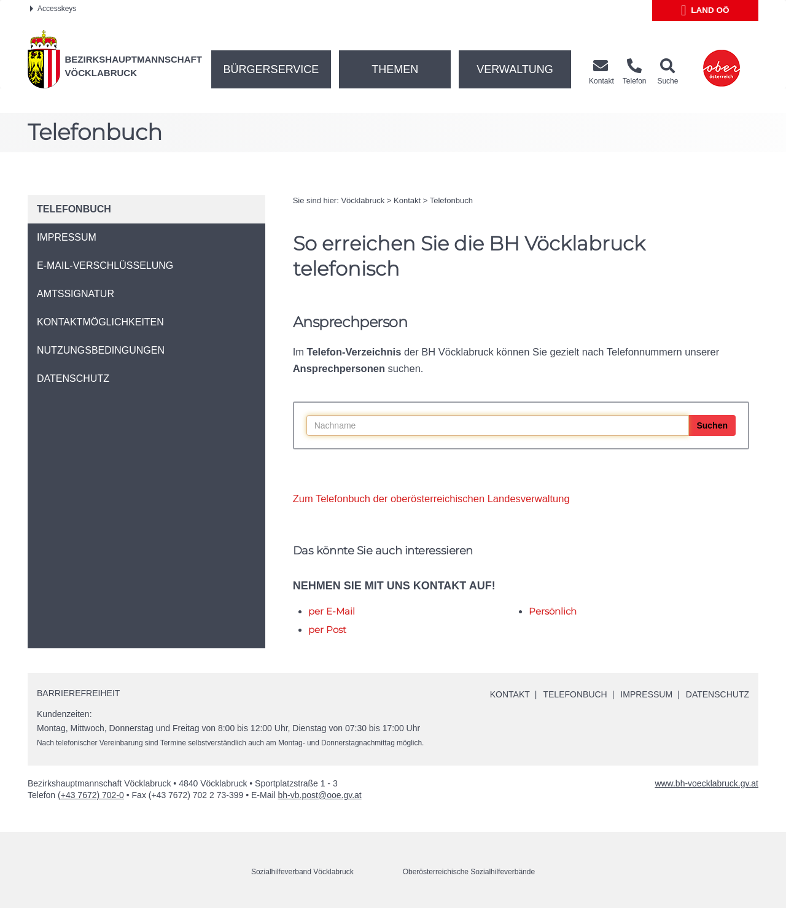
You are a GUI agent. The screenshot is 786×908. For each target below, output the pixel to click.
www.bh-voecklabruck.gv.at (706, 783)
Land (705, 10)
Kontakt (407, 200)
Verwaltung (515, 69)
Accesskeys (53, 8)
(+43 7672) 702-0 (91, 795)
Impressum (646, 694)
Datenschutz (717, 694)
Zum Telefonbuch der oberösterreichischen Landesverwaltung (431, 498)
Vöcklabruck (362, 200)
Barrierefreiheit (78, 693)
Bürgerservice (271, 69)
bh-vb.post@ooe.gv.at (320, 795)
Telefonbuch (451, 200)
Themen (395, 69)
